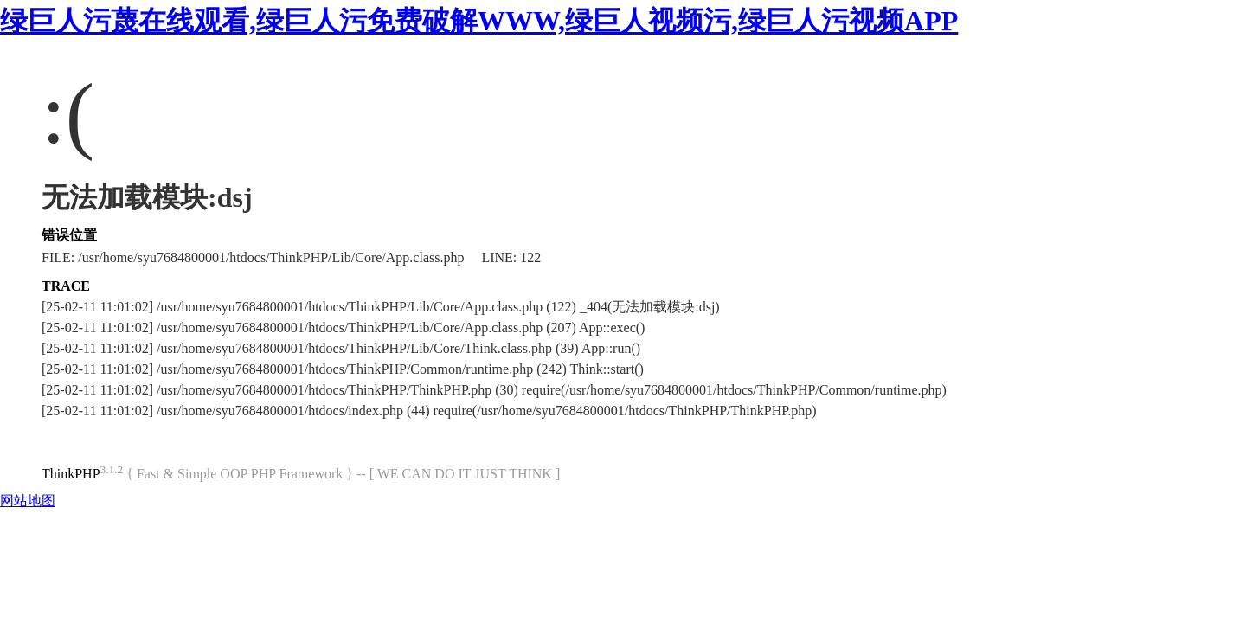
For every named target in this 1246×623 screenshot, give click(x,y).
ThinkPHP (71, 473)
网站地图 (27, 500)
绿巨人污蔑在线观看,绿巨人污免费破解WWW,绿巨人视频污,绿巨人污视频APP (479, 20)
